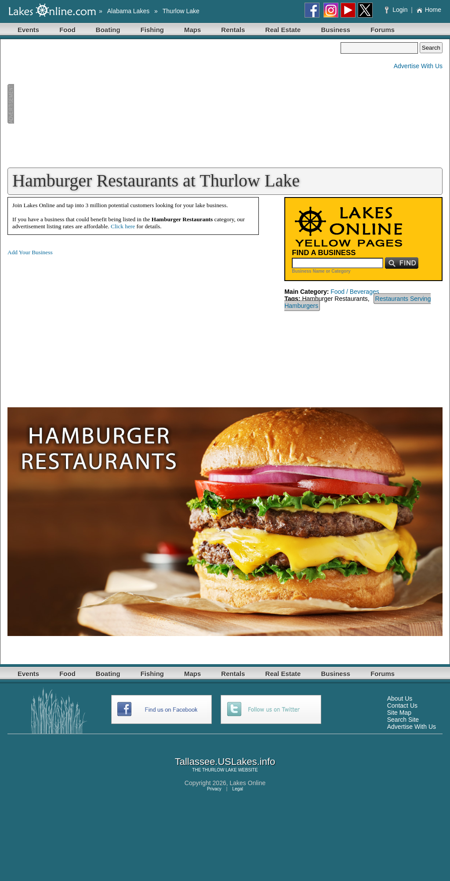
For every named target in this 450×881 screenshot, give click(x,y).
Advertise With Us (418, 65)
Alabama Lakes (128, 11)
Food (67, 29)
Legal (237, 788)
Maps (192, 29)
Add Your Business (30, 252)
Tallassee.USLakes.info (225, 761)
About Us (400, 698)
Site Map (399, 712)
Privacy (214, 788)
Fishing (152, 29)
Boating (108, 29)
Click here (123, 226)
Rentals (233, 29)
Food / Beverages (354, 291)
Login (397, 9)
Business (335, 29)
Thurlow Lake (181, 11)
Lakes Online (248, 782)
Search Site (403, 719)
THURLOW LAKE (219, 770)
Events (28, 29)
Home (428, 9)
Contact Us (402, 705)
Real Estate (283, 29)
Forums (382, 29)
